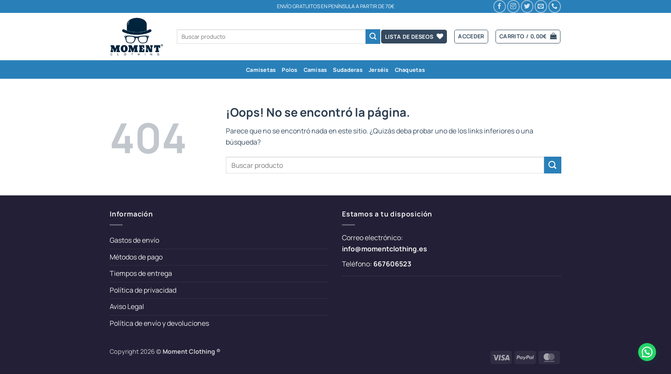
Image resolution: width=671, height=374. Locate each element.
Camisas (315, 70)
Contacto (476, 6)
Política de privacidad (143, 290)
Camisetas (261, 70)
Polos (289, 70)
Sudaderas (347, 70)
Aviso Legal (127, 306)
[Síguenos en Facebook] (499, 6)
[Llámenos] (554, 6)
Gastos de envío (134, 240)
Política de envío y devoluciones (159, 323)
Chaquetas (410, 70)
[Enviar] (373, 36)
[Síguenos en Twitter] (527, 6)
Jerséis (379, 70)
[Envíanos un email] (541, 6)
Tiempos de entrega (141, 273)
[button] (471, 36)
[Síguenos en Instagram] (513, 6)
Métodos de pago (136, 257)
